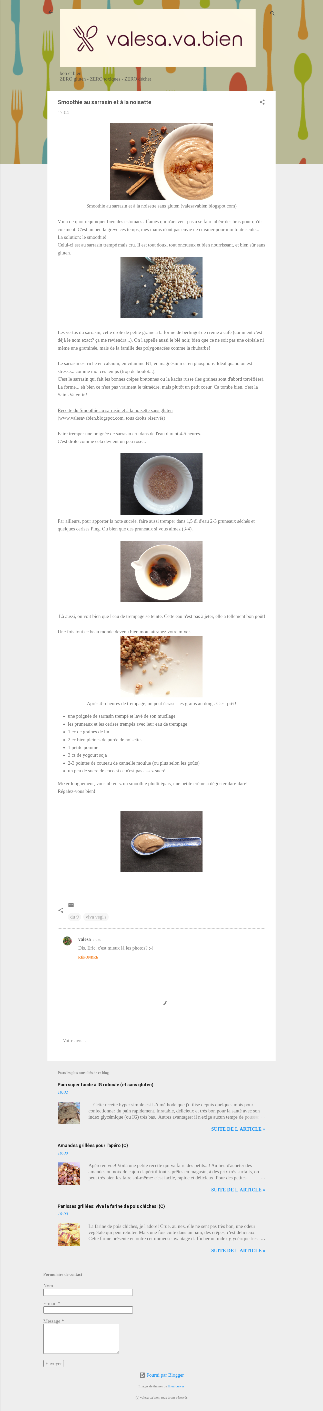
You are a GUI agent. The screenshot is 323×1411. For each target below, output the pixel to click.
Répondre (88, 957)
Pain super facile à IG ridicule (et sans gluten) (106, 1084)
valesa (84, 939)
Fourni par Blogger (161, 1375)
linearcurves (176, 1386)
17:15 (97, 940)
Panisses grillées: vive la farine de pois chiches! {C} (111, 1206)
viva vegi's (96, 917)
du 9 (74, 917)
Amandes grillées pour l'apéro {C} (93, 1145)
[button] (262, 103)
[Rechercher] (272, 14)
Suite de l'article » (238, 1129)
